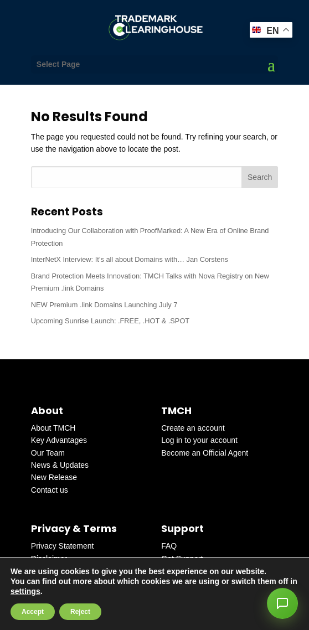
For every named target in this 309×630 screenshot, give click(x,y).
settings (25, 591)
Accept (33, 612)
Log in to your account (199, 440)
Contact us (49, 490)
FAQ (169, 545)
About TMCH (53, 428)
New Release (54, 477)
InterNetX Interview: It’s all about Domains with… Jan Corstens (129, 259)
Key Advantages (59, 440)
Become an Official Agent (204, 452)
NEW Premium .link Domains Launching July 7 (104, 305)
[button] (282, 603)
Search (260, 177)
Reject (80, 612)
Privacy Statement (62, 545)
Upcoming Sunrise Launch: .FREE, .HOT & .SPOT (110, 321)
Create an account (192, 428)
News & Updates (60, 465)
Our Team (48, 452)
